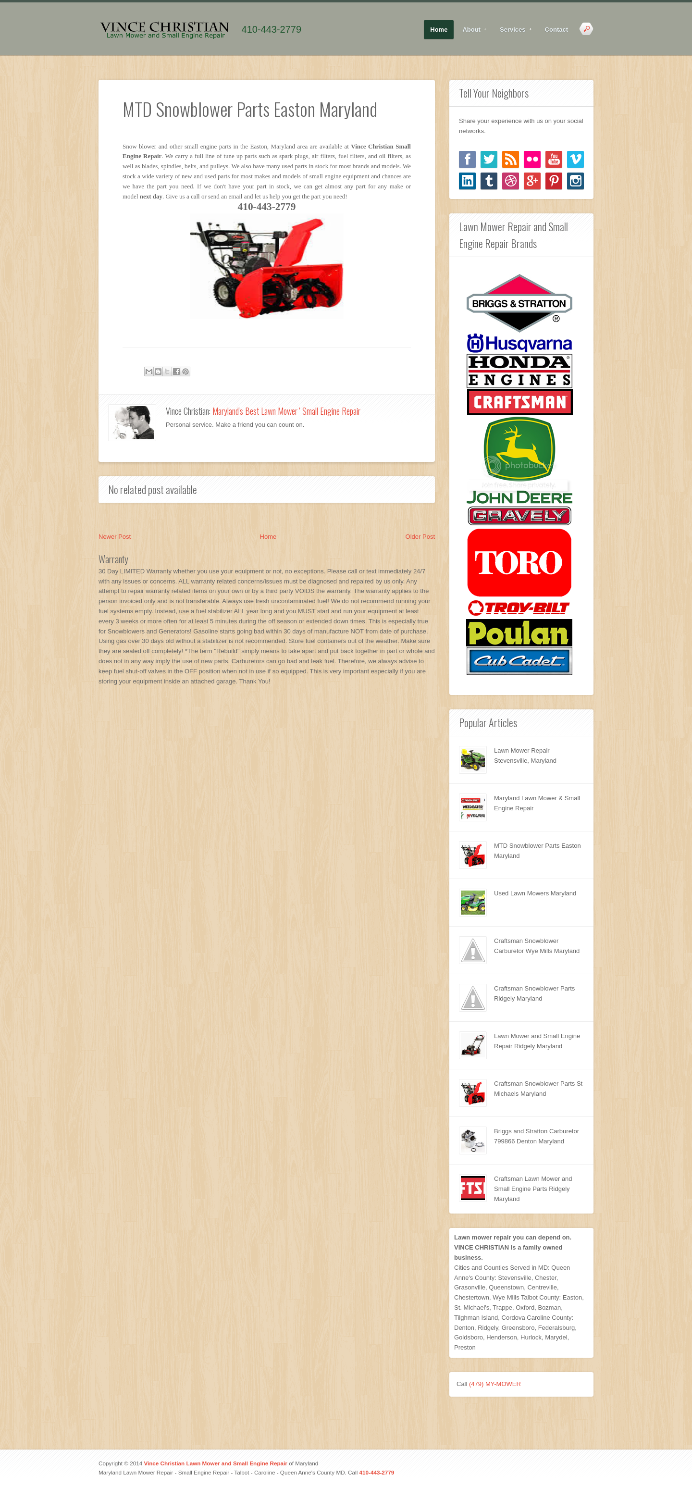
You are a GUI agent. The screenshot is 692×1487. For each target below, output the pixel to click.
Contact (556, 29)
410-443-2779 (272, 29)
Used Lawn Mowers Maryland (535, 893)
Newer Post (115, 536)
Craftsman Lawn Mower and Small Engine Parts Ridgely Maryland (533, 1188)
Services (513, 30)
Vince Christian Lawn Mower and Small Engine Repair (215, 1463)
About (471, 30)
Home (438, 29)
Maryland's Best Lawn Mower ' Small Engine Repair (286, 411)
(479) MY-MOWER (495, 1384)
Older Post (420, 536)
